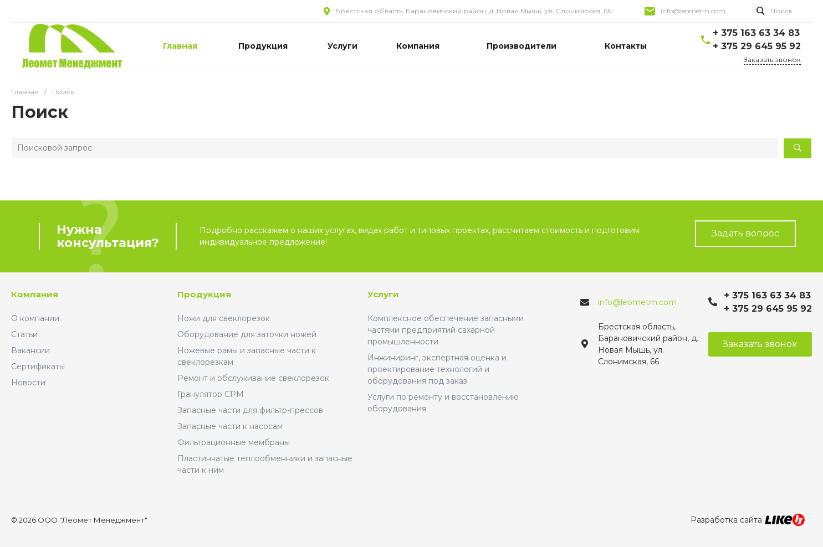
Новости (28, 383)
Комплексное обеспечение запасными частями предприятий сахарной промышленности (445, 330)
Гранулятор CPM (210, 394)
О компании (35, 318)
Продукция (204, 294)
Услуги (383, 294)
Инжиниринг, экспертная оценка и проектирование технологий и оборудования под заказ (437, 369)
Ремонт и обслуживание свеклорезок (253, 378)
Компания (34, 294)
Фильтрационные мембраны (233, 442)
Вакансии (30, 350)
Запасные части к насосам (230, 426)
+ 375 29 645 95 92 (757, 46)
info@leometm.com (693, 11)
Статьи (24, 334)
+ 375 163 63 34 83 (756, 33)
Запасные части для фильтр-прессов (250, 410)
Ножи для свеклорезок (223, 318)
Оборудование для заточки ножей (246, 334)
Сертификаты (38, 366)
